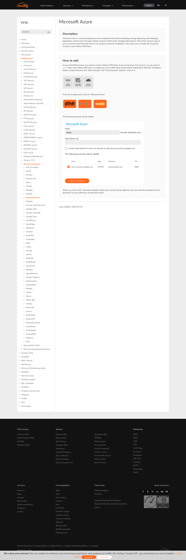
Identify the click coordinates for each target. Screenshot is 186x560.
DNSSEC (25, 372)
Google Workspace (64, 451)
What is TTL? (29, 160)
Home (23, 39)
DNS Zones (26, 54)
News (19, 494)
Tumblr (29, 186)
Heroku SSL (31, 178)
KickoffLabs (31, 262)
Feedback (21, 507)
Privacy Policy (40, 545)
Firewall (136, 462)
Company (105, 5)
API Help (25, 43)
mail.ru (29, 311)
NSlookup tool (62, 532)
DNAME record (30, 149)
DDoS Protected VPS (65, 462)
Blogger (29, 190)
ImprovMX (30, 319)
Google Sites (31, 209)
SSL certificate (27, 383)
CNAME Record (30, 77)
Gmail (28, 171)
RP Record (28, 111)
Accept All (89, 557)
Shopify (29, 288)
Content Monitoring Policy (74, 545)
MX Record (28, 73)
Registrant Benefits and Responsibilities (112, 503)
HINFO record (29, 141)
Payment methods (63, 518)
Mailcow (29, 338)
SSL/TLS (137, 458)
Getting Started (28, 47)
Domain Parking (62, 458)
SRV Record (29, 92)
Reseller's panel (28, 379)
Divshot (29, 231)
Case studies (61, 497)
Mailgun (29, 269)
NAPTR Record (30, 122)
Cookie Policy (54, 545)
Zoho (28, 182)
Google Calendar (33, 212)
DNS (135, 434)
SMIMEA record (30, 145)
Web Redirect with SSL (34, 103)
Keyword (137, 451)
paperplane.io (32, 273)
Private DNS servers (103, 455)
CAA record (29, 126)
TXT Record (29, 80)
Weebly (29, 201)
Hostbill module (63, 514)
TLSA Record (29, 130)
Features (25, 394)
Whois (97, 507)
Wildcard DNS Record (33, 156)
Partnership (126, 5)
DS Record (28, 96)
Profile (24, 398)
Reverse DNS (61, 438)
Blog (58, 490)
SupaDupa (30, 224)
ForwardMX (31, 334)
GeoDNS (25, 357)
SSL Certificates (62, 455)
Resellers (99, 494)
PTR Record (29, 118)
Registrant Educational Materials (108, 500)
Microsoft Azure (33, 197)
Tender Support (32, 277)
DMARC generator (64, 528)
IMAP (135, 472)
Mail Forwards (32, 167)
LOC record (28, 152)
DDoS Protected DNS (26, 438)
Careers (20, 511)
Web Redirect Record (33, 99)
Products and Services (30, 391)
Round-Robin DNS (32, 345)
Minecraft (30, 307)
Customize (104, 557)
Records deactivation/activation (37, 349)
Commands (26, 406)
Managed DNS (62, 444)
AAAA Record (30, 69)
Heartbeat (137, 455)
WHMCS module (63, 511)
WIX (28, 341)
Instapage (30, 239)
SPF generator (62, 525)
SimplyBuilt (31, 284)
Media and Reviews (25, 504)
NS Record (28, 88)
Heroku (29, 175)
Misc (23, 402)
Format (29, 250)
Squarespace (31, 281)
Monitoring (85, 5)
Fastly (28, 247)
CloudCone (30, 326)
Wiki (58, 494)
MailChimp (30, 315)
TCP (135, 444)
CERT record (29, 133)
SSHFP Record (30, 114)
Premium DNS (23, 434)
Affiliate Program (102, 490)
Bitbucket (30, 228)
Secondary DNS (101, 434)
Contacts (21, 497)
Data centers (22, 501)
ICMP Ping (137, 448)
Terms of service (24, 545)
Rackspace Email (33, 322)
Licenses (91, 545)
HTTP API (60, 507)
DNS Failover (27, 360)
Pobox (28, 292)
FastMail (29, 258)
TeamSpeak (31, 330)
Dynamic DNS (27, 353)
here (65, 67)
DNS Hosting (45, 5)
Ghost (28, 296)
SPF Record (29, 84)
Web (135, 438)
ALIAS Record (30, 107)
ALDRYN (30, 235)
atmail (28, 254)
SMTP (135, 465)
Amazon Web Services (35, 205)
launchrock (30, 266)
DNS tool (60, 521)
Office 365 (30, 300)
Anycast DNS (100, 444)
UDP (135, 441)
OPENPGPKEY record (33, 137)
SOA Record (29, 61)
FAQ (58, 504)
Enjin (28, 243)
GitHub (29, 194)
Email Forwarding (102, 448)
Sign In (148, 5)
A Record (28, 65)
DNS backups (100, 441)
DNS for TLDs (101, 458)
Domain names (27, 51)
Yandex (29, 303)
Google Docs (31, 216)
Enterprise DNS (23, 444)
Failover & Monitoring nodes (33, 368)
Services (65, 5)
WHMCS (25, 387)
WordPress (31, 220)
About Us (21, 490)
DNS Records (27, 58)
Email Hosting (101, 462)
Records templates (32, 164)
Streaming (137, 469)
